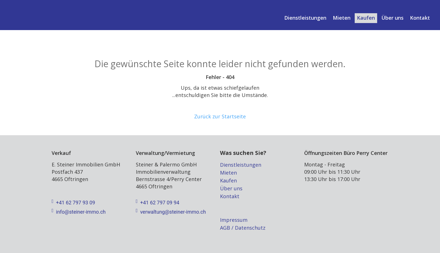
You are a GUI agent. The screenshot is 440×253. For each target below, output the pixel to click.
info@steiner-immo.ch (79, 212)
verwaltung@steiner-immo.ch (171, 212)
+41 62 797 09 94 (157, 203)
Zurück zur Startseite (220, 116)
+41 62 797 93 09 (73, 203)
